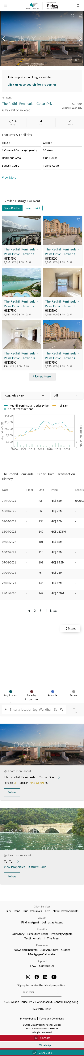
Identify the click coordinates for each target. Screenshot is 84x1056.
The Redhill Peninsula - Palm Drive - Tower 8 (21, 355)
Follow (12, 792)
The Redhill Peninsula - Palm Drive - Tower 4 (21, 303)
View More (9, 177)
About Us (42, 929)
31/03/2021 (9, 572)
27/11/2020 (9, 593)
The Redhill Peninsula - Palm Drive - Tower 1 (62, 355)
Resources (42, 945)
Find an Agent (30, 922)
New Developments (65, 911)
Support (42, 961)
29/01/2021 (9, 583)
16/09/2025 (9, 511)
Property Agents (62, 933)
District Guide (37, 867)
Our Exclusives (32, 911)
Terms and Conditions (51, 1018)
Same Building (12, 208)
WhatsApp (42, 1045)
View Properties (15, 867)
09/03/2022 (9, 541)
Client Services (42, 906)
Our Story (18, 933)
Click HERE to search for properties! (32, 84)
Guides (65, 949)
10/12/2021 (9, 552)
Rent (17, 911)
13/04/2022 (9, 531)
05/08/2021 (9, 562)
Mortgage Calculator (42, 954)
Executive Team (37, 933)
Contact (42, 1037)
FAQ (33, 965)
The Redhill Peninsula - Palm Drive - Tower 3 (62, 251)
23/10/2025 (9, 500)
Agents (42, 917)
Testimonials (32, 938)
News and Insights (26, 949)
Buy (8, 911)
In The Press (52, 938)
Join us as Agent (52, 922)
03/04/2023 (9, 521)
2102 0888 (42, 1052)
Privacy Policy (28, 1018)
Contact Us (46, 965)
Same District (32, 208)
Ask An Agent (49, 949)
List (47, 911)
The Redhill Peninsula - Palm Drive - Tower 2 (21, 251)
